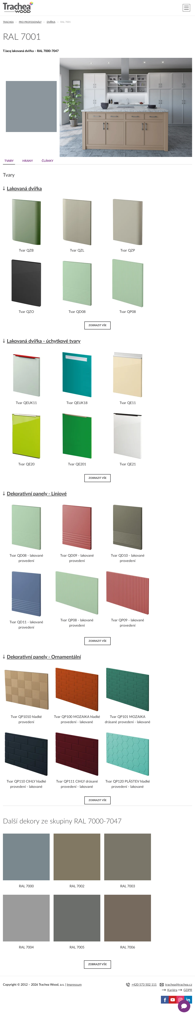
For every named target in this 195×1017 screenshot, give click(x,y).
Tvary (9, 160)
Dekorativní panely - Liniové (37, 493)
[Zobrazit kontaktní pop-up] (184, 1006)
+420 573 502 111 (144, 984)
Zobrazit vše (97, 325)
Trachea (8, 22)
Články (47, 160)
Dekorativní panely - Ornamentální (44, 657)
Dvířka (51, 22)
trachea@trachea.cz (178, 984)
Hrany (27, 160)
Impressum (74, 984)
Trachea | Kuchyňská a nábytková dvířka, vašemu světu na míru (18, 7)
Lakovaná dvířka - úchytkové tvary (43, 341)
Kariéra (172, 990)
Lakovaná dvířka (24, 188)
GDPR (188, 990)
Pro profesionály (30, 22)
